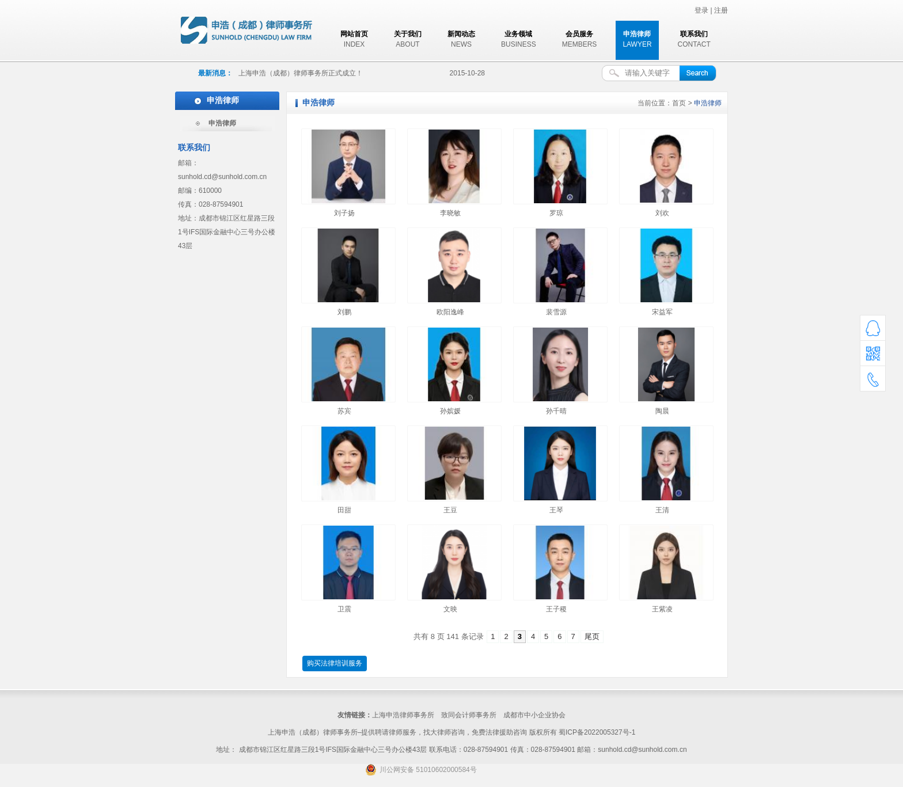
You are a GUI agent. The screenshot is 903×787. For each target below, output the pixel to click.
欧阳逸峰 (450, 312)
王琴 (556, 510)
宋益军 (662, 312)
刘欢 (662, 213)
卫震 (344, 609)
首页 (679, 103)
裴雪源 (556, 312)
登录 (701, 10)
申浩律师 (222, 123)
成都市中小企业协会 (534, 715)
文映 (450, 609)
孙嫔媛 (450, 411)
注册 (721, 10)
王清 (662, 510)
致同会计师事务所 (468, 715)
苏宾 (344, 411)
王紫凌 (662, 609)
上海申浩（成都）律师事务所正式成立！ (300, 73)
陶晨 (662, 411)
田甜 (344, 510)
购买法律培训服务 (334, 663)
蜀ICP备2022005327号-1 (597, 732)
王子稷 (556, 609)
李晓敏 (450, 213)
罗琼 (556, 213)
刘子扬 (344, 213)
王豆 (450, 510)
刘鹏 (344, 312)
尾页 (592, 636)
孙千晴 (556, 411)
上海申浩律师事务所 (403, 715)
